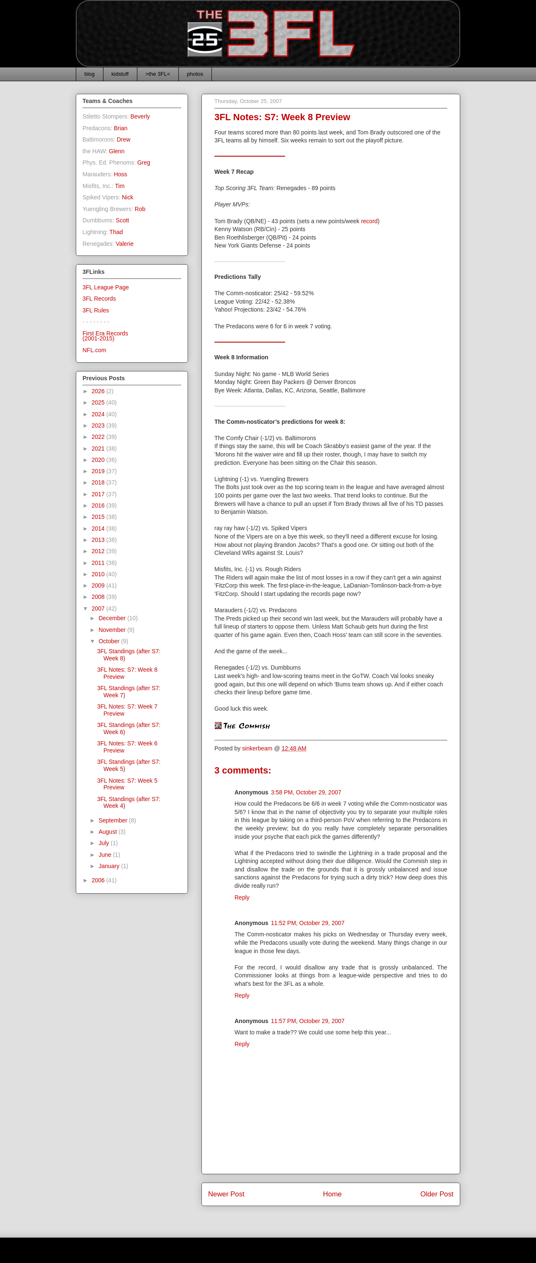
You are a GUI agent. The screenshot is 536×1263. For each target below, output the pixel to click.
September (113, 820)
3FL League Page (105, 287)
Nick (127, 197)
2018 (99, 482)
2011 (99, 562)
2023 (99, 425)
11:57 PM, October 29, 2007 (308, 1021)
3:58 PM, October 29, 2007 (306, 792)
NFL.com (94, 350)
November (112, 629)
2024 (99, 414)
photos (195, 74)
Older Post (437, 1194)
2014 (99, 528)
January (109, 866)
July (104, 843)
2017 (99, 494)
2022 (99, 436)
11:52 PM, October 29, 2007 (308, 923)
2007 (99, 608)
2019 (99, 471)
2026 (99, 391)
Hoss (120, 174)
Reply (242, 897)
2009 (99, 585)
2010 (99, 574)
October (109, 641)
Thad (116, 232)
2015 (99, 516)
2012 (99, 551)
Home (332, 1194)
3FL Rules (95, 310)
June (105, 854)
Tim (120, 186)
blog (90, 74)
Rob (140, 209)
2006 (99, 880)
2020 (99, 459)
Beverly (140, 116)
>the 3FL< (157, 74)
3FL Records (99, 298)
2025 (99, 402)
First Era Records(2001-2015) (105, 336)
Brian (121, 128)
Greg (143, 162)
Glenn (116, 151)
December (112, 618)
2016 (99, 505)
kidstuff (120, 74)
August (108, 831)
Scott (122, 220)
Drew (124, 139)
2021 (99, 448)
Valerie (125, 243)
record (369, 221)
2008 (99, 596)
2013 (99, 539)
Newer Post (226, 1194)
